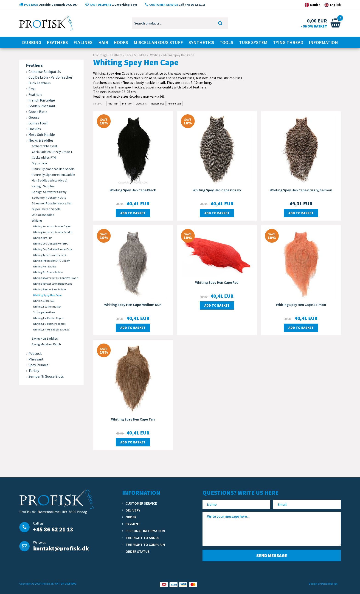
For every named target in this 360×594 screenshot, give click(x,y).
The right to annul (143, 537)
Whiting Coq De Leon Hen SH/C (50, 243)
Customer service (141, 503)
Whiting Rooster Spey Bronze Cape (52, 283)
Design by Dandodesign (323, 583)
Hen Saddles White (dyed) (49, 180)
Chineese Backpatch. (44, 71)
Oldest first (141, 103)
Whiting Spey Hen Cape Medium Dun (132, 304)
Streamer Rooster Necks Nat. (52, 203)
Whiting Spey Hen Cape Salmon (301, 304)
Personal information (145, 530)
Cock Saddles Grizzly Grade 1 (52, 152)
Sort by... (98, 103)
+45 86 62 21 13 (53, 529)
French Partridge (41, 100)
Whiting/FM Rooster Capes (48, 318)
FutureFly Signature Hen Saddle (53, 175)
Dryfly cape (40, 163)
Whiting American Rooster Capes (52, 226)
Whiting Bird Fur (42, 237)
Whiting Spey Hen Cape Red (217, 282)
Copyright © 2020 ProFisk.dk (36, 583)
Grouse (33, 117)
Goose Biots (38, 111)
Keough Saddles (43, 186)
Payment (133, 524)
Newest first (157, 103)
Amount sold (174, 103)
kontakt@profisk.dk (61, 548)
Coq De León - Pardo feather (50, 77)
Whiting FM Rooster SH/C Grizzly (51, 260)
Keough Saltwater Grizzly (49, 192)
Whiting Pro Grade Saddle (48, 272)
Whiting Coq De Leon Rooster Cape (52, 249)
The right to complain (145, 544)
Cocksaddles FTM (44, 157)
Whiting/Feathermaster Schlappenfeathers (47, 309)
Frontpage (100, 55)
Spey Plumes (38, 365)
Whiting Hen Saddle (44, 266)
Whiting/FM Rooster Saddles (49, 323)
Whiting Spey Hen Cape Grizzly (217, 190)
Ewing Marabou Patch (46, 344)
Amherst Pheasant (44, 146)
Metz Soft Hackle (41, 134)
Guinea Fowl (38, 123)
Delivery (133, 510)
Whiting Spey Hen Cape (47, 295)
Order (131, 517)
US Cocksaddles (43, 215)
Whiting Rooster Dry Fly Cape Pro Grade (55, 278)
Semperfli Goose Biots (46, 376)
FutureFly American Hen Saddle (53, 169)
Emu (32, 88)
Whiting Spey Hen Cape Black (133, 190)
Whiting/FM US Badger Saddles (51, 329)
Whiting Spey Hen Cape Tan (133, 419)
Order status (138, 551)
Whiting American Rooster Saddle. (53, 232)
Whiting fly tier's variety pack (49, 255)
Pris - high (113, 103)
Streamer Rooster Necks (49, 197)
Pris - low (127, 103)
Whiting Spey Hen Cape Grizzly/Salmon (301, 190)
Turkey (33, 370)
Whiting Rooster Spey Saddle (49, 289)
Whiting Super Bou (43, 300)
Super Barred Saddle (46, 209)
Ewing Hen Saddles (45, 338)
